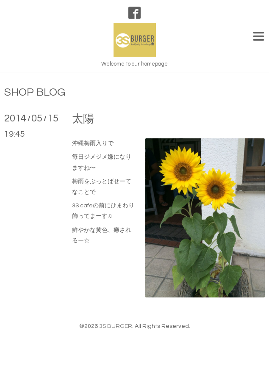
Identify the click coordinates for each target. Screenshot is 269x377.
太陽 (83, 118)
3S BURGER (115, 326)
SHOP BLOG (34, 92)
